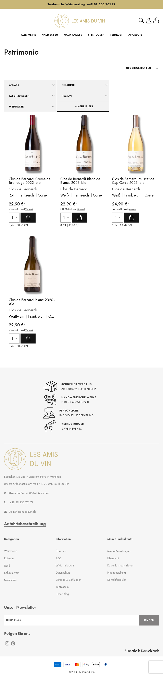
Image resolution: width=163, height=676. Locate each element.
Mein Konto (148, 20)
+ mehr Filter (84, 106)
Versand (29, 209)
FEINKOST (116, 35)
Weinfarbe (16, 107)
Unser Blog (62, 594)
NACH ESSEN (50, 35)
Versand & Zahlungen (68, 580)
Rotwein (9, 558)
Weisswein (10, 551)
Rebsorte (68, 85)
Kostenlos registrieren (120, 565)
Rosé (7, 566)
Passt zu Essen (19, 96)
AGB (58, 558)
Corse (42, 195)
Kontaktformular (116, 580)
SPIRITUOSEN (96, 35)
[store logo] (79, 21)
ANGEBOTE (135, 35)
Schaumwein (11, 573)
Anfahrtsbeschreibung (25, 524)
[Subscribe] (149, 620)
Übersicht (113, 558)
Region (67, 96)
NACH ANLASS (73, 35)
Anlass (14, 85)
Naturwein (10, 580)
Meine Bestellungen (118, 551)
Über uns (61, 551)
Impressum (62, 587)
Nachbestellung (116, 573)
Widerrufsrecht (65, 565)
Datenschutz (63, 573)
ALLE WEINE (28, 35)
